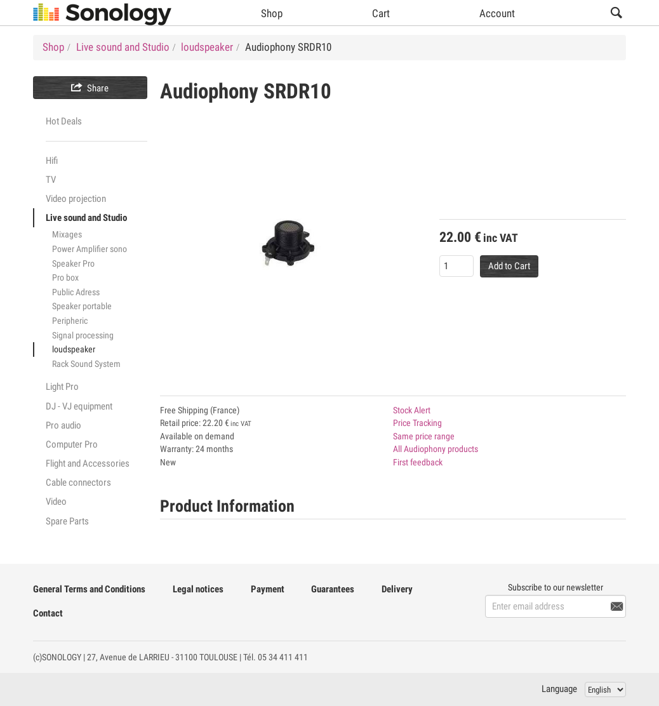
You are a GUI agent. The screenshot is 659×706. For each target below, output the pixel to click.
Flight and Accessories (88, 463)
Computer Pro (72, 444)
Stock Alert (411, 410)
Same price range (424, 436)
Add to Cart (509, 266)
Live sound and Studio (86, 217)
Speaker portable (82, 306)
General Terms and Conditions (89, 589)
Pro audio (63, 425)
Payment (267, 589)
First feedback (418, 462)
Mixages (67, 234)
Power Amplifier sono (89, 249)
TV (51, 179)
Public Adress (76, 292)
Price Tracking (417, 423)
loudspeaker (73, 349)
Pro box (65, 277)
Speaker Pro (73, 263)
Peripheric (70, 321)
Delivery (397, 589)
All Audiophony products (435, 449)
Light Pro (62, 386)
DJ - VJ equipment (79, 406)
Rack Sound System (86, 364)
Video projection (76, 198)
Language (559, 689)
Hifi (52, 160)
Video (56, 501)
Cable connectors (78, 482)
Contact (48, 613)
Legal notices (198, 589)
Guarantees (332, 589)
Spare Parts (67, 521)
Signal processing (83, 335)
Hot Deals (64, 121)
